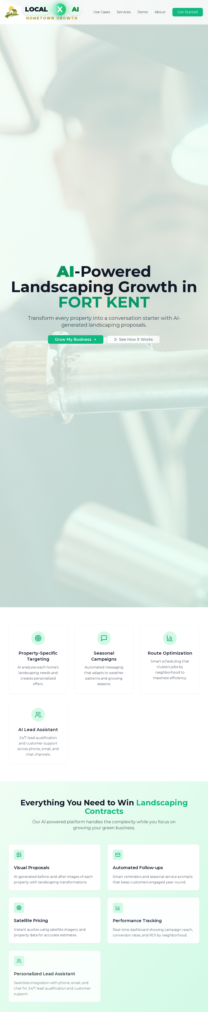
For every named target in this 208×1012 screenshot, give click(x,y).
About (160, 12)
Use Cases (101, 12)
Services (124, 12)
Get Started (188, 12)
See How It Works (133, 339)
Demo (142, 12)
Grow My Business (76, 339)
